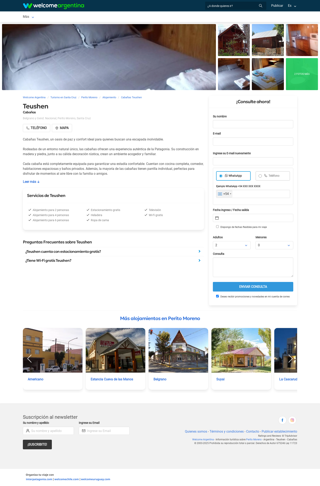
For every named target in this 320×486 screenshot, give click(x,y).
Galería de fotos (160, 17)
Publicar (277, 6)
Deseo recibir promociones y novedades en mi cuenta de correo (252, 296)
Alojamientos (58, 17)
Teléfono (274, 176)
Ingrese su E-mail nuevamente (233, 153)
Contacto (252, 431)
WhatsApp (235, 176)
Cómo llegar (185, 17)
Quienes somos (194, 431)
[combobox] (224, 194)
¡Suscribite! (37, 444)
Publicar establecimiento (279, 431)
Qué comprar (208, 17)
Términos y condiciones (226, 431)
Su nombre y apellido (37, 423)
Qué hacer (136, 17)
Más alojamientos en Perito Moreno (160, 318)
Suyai (220, 379)
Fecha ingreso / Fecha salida (231, 210)
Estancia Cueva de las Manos (112, 379)
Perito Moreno (33, 17)
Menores (261, 237)
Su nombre (220, 116)
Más (226, 17)
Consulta (218, 254)
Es (289, 6)
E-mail (217, 133)
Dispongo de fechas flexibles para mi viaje (241, 227)
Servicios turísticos (86, 17)
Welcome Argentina (204, 439)
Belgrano (160, 379)
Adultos (218, 237)
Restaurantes (114, 17)
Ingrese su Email (90, 423)
